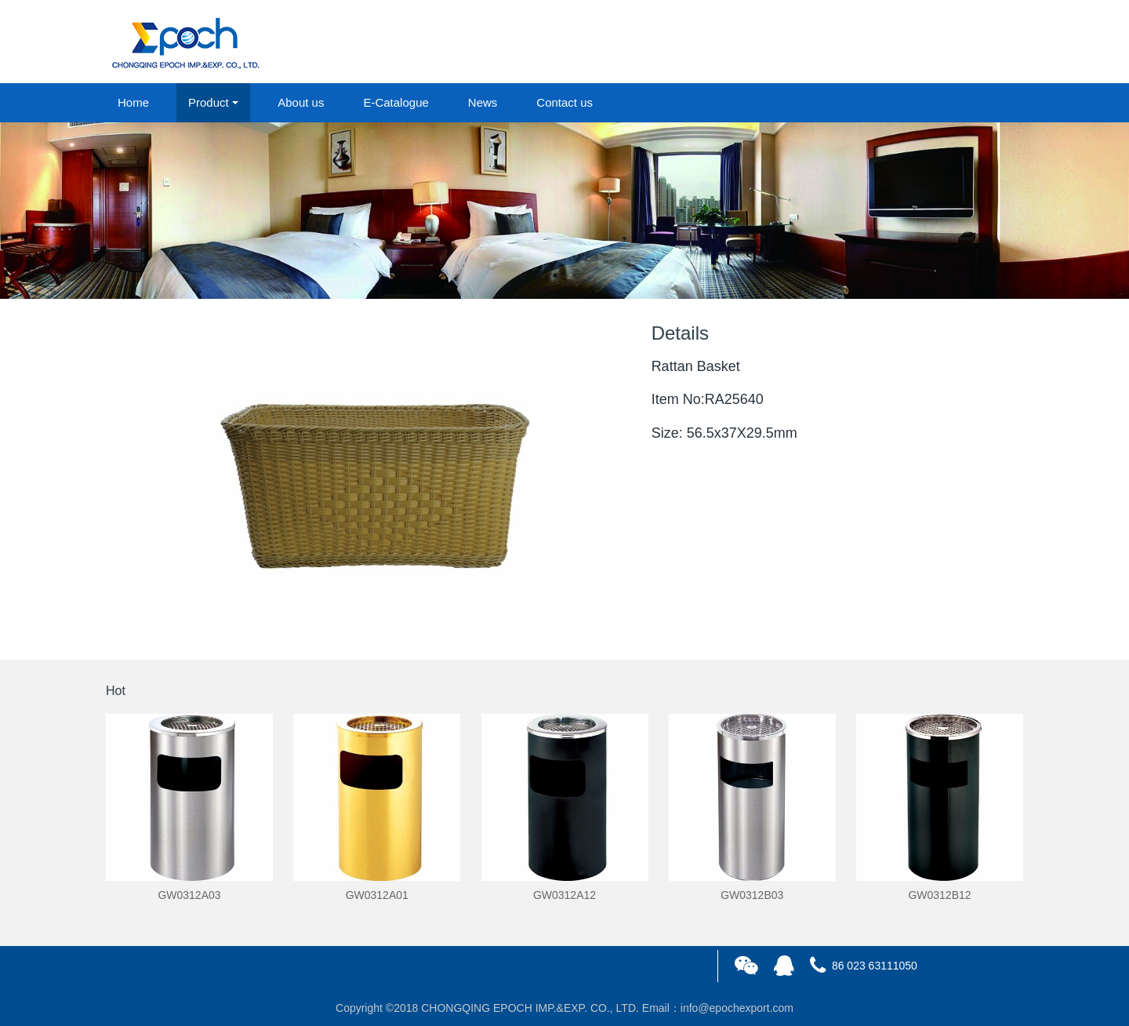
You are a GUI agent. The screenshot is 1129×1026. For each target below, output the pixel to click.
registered (987, 42)
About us (301, 102)
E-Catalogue (395, 102)
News (483, 102)
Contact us (564, 102)
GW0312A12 (564, 895)
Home (133, 102)
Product (208, 102)
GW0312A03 (189, 895)
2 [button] (574, 275)
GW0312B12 (939, 895)
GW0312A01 (377, 895)
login (916, 42)
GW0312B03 (752, 895)
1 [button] (555, 275)
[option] (564, 210)
